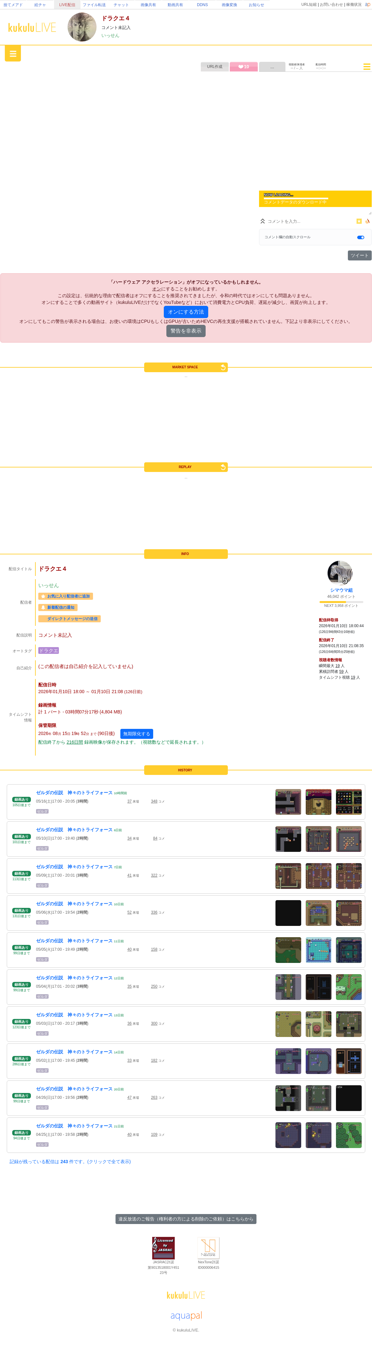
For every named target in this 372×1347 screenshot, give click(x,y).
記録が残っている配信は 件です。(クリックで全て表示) (70, 1161)
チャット (121, 5)
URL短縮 (309, 4)
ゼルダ (42, 811)
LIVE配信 (67, 5)
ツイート (360, 255)
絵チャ (40, 5)
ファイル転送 (94, 5)
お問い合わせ (331, 4)
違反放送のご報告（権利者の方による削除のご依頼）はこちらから (186, 1218)
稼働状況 (354, 4)
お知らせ (256, 5)
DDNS (202, 5)
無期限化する (136, 733)
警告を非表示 (186, 331)
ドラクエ (48, 650)
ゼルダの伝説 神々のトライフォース (74, 792)
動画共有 (175, 5)
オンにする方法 (186, 312)
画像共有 (148, 5)
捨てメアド (13, 5)
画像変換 (229, 5)
